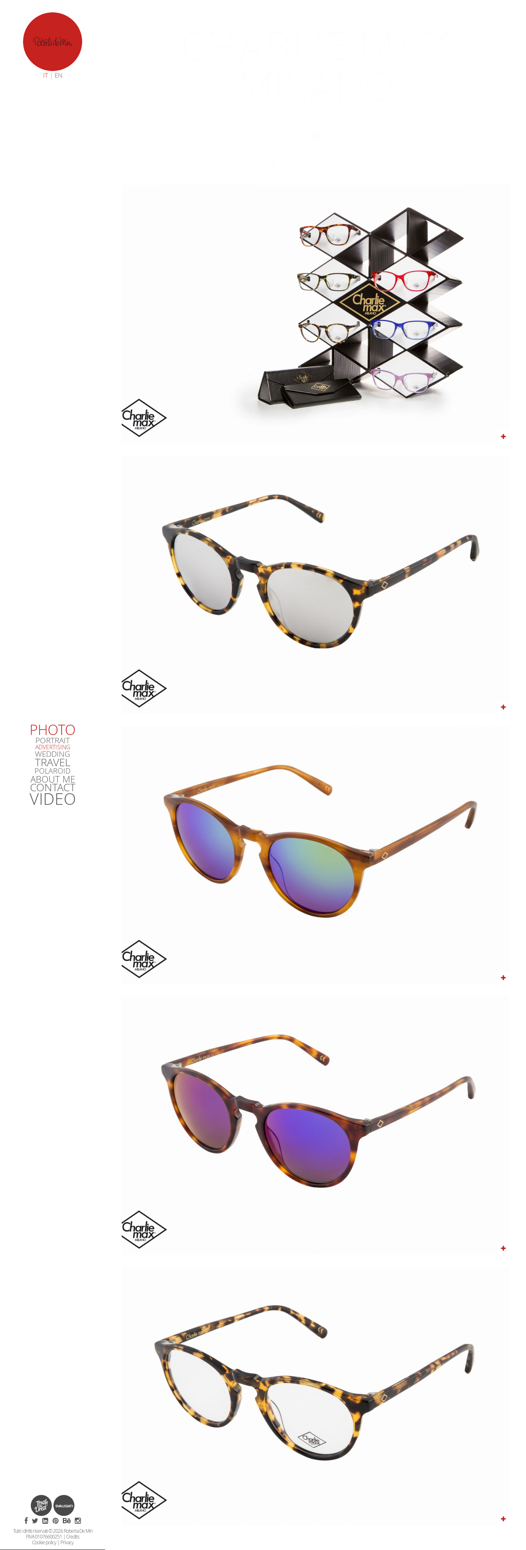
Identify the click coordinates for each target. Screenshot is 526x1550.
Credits (72, 1536)
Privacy (67, 1542)
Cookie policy (44, 1542)
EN (58, 75)
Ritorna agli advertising (315, 162)
